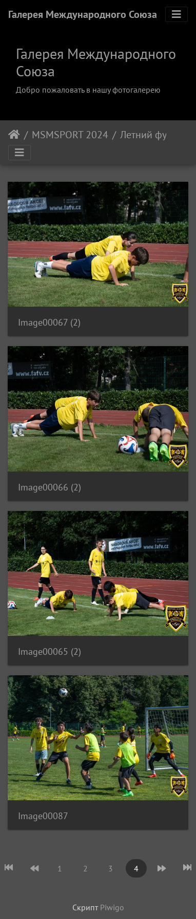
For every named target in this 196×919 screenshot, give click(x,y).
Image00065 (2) (49, 651)
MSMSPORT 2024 (70, 134)
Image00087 (43, 815)
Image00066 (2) (49, 487)
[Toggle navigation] (176, 14)
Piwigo (112, 907)
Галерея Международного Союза (82, 14)
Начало (14, 134)
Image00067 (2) (49, 322)
